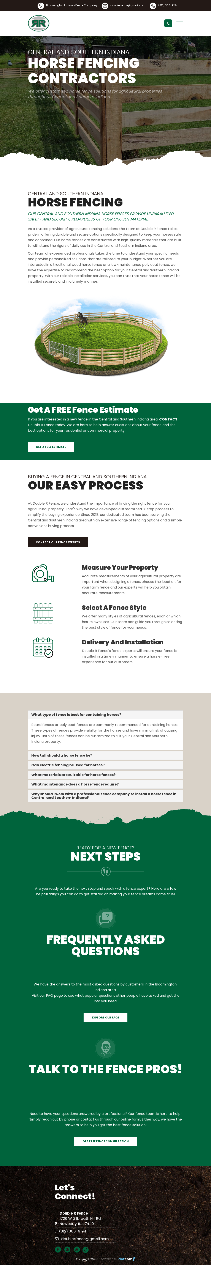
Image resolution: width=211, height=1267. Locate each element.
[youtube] (78, 1250)
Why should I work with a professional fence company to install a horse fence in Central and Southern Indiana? (103, 796)
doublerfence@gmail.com (127, 5)
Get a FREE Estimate (51, 447)
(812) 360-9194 (168, 5)
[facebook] (59, 1250)
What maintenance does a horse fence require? (75, 784)
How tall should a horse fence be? (61, 755)
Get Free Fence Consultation (105, 1141)
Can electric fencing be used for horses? (68, 765)
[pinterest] (68, 1250)
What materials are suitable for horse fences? (73, 774)
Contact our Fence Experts (58, 542)
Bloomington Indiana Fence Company (71, 5)
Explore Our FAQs (105, 1017)
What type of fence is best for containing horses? (76, 714)
